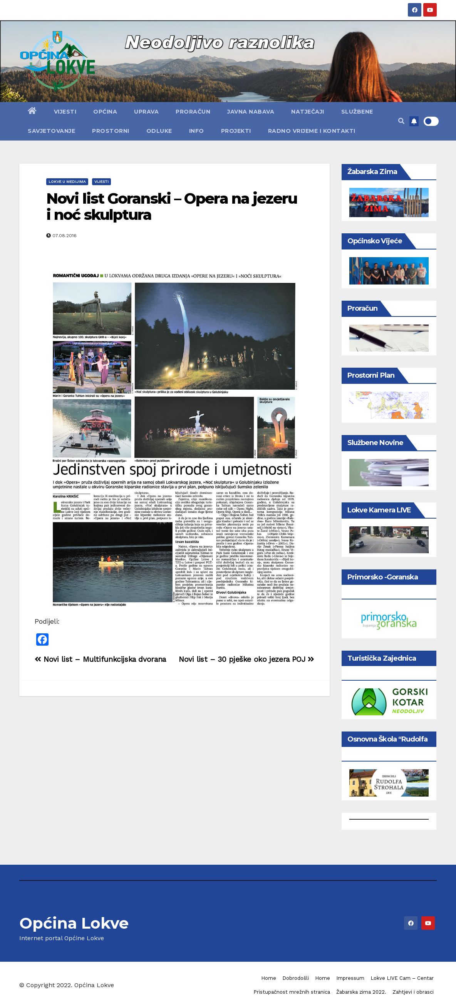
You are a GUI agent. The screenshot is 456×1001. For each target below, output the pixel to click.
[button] (401, 121)
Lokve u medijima (67, 181)
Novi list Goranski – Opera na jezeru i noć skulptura (171, 206)
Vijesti (65, 111)
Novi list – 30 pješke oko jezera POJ (246, 659)
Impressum (350, 978)
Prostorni (110, 130)
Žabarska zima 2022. (361, 992)
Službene (357, 111)
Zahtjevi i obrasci (413, 992)
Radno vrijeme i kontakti (311, 130)
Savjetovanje (51, 130)
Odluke (159, 130)
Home (268, 978)
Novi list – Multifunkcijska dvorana (100, 659)
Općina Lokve (74, 923)
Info (196, 130)
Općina (105, 111)
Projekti (236, 130)
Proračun (193, 111)
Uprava (146, 111)
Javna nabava (250, 111)
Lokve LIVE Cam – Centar (402, 978)
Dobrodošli (295, 978)
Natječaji (307, 111)
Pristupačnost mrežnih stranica (291, 992)
